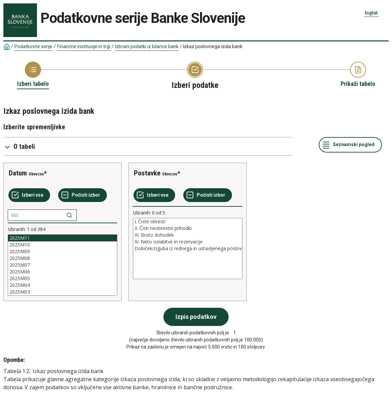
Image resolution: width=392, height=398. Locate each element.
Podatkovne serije (33, 46)
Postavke (147, 173)
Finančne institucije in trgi (83, 46)
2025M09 (62, 251)
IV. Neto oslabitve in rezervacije (187, 241)
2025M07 (62, 265)
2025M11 (62, 238)
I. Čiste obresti (187, 221)
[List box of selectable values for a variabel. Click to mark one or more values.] (62, 265)
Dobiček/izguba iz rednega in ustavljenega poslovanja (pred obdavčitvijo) (187, 248)
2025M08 (62, 258)
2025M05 (62, 278)
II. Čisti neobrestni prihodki (187, 228)
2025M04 (62, 285)
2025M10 (62, 244)
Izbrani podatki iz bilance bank (147, 46)
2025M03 (62, 292)
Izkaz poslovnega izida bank (212, 46)
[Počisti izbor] (82, 195)
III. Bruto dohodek (187, 235)
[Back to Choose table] (33, 75)
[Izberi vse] (29, 195)
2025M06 (62, 271)
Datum (18, 173)
